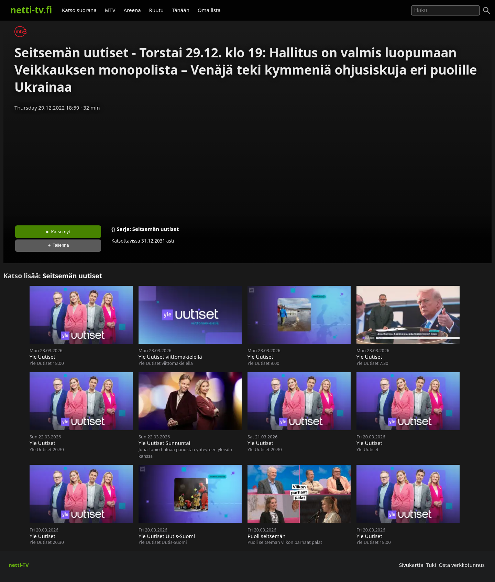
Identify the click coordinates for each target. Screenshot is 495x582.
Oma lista (209, 10)
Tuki (431, 564)
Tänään (180, 10)
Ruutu (156, 10)
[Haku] (486, 10)
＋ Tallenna (58, 245)
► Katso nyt (58, 231)
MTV (110, 10)
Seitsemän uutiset (155, 228)
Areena (132, 10)
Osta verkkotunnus (462, 564)
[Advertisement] (247, 166)
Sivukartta (411, 564)
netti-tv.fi (31, 10)
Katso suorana (79, 10)
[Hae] (445, 10)
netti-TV (19, 564)
